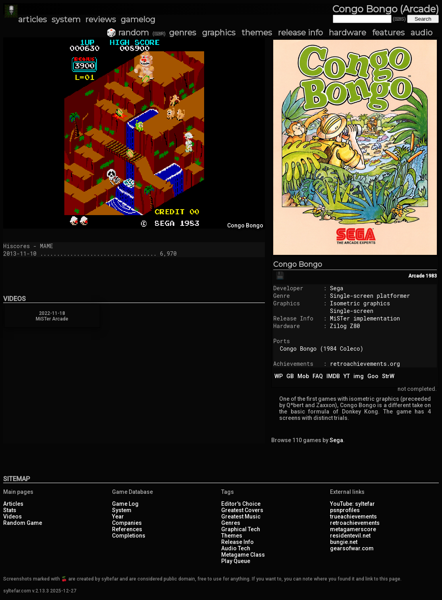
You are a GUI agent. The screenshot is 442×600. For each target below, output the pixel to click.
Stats (9, 510)
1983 (431, 276)
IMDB (333, 376)
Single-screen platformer (370, 295)
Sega (337, 288)
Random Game (22, 523)
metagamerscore (353, 529)
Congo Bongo (297, 264)
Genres (230, 523)
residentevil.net (350, 535)
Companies (127, 523)
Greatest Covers (242, 510)
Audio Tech (235, 548)
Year (118, 516)
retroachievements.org (365, 363)
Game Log (125, 504)
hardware (347, 32)
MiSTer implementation (365, 318)
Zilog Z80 (345, 326)
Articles (13, 504)
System (121, 510)
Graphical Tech (240, 529)
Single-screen (351, 311)
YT (347, 376)
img (358, 376)
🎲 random (127, 32)
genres (182, 32)
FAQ (318, 376)
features (388, 32)
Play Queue (235, 561)
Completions (128, 535)
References (127, 529)
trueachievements (353, 516)
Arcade (416, 276)
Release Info (237, 542)
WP (278, 376)
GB (290, 376)
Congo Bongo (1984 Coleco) (321, 348)
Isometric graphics (360, 303)
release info (300, 32)
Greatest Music (241, 516)
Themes (231, 535)
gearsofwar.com (352, 548)
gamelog (138, 19)
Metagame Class (243, 554)
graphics (218, 32)
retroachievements (355, 523)
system (66, 19)
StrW (388, 376)
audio (421, 32)
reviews (100, 19)
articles (32, 19)
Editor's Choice (241, 504)
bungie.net (343, 542)
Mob (303, 376)
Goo (372, 376)
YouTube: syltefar (352, 504)
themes (256, 32)
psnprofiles (345, 510)
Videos (12, 516)
